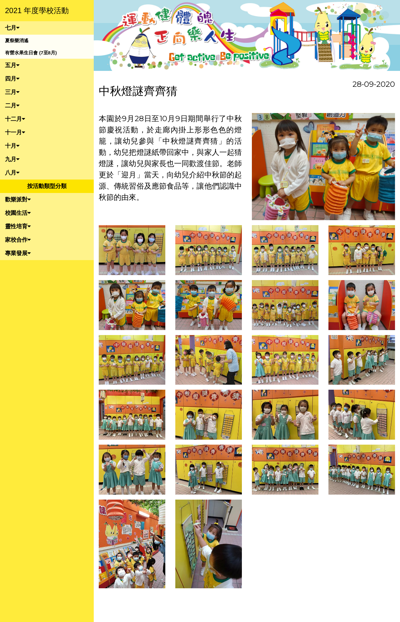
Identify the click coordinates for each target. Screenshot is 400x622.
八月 (12, 173)
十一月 (15, 132)
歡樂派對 (18, 199)
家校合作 (18, 240)
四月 (12, 79)
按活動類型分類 (47, 186)
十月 (12, 146)
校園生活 (18, 213)
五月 (12, 65)
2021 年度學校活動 (37, 10)
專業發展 (18, 253)
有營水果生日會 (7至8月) (31, 52)
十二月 (15, 119)
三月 (12, 92)
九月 (12, 159)
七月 (12, 28)
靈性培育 (18, 226)
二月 (12, 105)
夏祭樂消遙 (16, 40)
